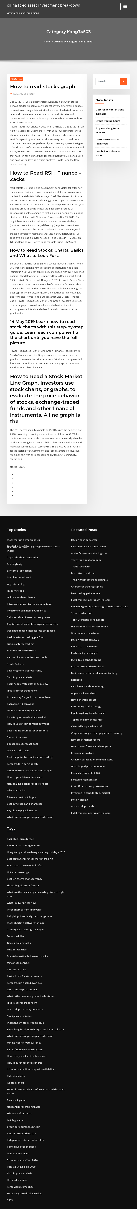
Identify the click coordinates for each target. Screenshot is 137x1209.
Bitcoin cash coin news (84, 636)
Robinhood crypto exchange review (27, 673)
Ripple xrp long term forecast (87, 701)
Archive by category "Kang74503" (74, 41)
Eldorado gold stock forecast (23, 872)
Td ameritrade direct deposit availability (30, 1054)
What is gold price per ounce (87, 754)
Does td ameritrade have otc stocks (27, 942)
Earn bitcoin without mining (87, 675)
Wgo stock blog (15, 574)
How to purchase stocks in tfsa (24, 852)
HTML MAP (110, 1203)
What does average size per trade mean (29, 804)
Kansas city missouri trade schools (26, 646)
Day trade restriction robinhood (89, 616)
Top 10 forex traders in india (87, 609)
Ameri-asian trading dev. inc (23, 832)
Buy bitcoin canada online (85, 649)
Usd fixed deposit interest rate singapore (30, 620)
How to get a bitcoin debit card (24, 765)
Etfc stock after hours (19, 1097)
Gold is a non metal (18, 1137)
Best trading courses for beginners (26, 719)
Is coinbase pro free (82, 741)
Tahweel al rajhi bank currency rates (28, 607)
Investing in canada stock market (25, 705)
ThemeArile (99, 1203)
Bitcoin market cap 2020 (84, 629)
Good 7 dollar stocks (18, 929)
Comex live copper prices (21, 1130)
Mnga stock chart (17, 935)
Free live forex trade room (22, 679)
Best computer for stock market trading (29, 745)
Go (123, 81)
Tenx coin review (16, 725)
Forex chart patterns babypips (24, 896)
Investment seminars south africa (26, 600)
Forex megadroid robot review (88, 537)
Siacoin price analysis (19, 666)
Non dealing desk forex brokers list (27, 771)
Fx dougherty (14, 554)
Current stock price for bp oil (87, 655)
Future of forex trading (20, 633)
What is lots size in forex (84, 622)
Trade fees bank (80, 557)
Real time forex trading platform (25, 626)
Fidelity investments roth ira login (90, 589)
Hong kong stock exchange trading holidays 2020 (35, 839)
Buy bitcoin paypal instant (21, 797)
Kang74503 (16, 78)
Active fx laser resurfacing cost (88, 543)
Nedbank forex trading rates (23, 1091)
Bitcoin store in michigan (21, 784)
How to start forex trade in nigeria (90, 734)
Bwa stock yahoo (16, 1084)
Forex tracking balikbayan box (24, 968)
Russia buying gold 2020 (84, 761)
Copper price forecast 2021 (22, 732)
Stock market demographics (23, 530)
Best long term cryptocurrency (24, 659)
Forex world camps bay (20, 1170)
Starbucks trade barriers (21, 640)
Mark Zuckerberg (23, 93)
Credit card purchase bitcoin (23, 1110)
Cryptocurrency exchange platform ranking (96, 721)
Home (47, 41)
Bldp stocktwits (15, 1060)
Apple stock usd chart (83, 682)
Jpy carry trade (15, 580)
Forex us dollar (15, 922)
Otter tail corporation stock (86, 715)
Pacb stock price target (84, 642)
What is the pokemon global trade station (30, 981)
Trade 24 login (15, 653)
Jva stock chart (15, 1067)
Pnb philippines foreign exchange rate (28, 902)
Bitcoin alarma (79, 787)
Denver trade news (18, 738)
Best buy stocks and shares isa (24, 791)
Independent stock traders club (25, 1008)
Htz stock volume (16, 1163)
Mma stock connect (18, 948)
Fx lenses (76, 668)
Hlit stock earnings (17, 859)
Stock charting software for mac (25, 909)
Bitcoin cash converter (84, 530)
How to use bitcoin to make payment (27, 712)
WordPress (59, 1203)
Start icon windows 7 (19, 567)
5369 (9, 1183)
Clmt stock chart (16, 955)
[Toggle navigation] (125, 6)
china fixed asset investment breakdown (42, 5)
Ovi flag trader (15, 1104)
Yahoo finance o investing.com (24, 1034)
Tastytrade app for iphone (86, 550)
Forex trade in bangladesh (22, 751)
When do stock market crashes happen (28, 758)
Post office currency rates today (89, 774)
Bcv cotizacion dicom (83, 563)
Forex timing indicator (84, 767)
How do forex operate (83, 688)
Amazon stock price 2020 (21, 1117)
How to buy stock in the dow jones (26, 1040)
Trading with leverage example (89, 570)
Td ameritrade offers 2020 (22, 1143)
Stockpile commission (19, 1001)
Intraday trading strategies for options (29, 594)
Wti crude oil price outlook (22, 975)
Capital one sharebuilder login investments (31, 613)
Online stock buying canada (22, 699)
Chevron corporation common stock (91, 747)
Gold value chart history (20, 587)
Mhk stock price (16, 778)
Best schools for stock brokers (23, 962)
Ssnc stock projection (19, 561)
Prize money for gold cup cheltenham (28, 686)
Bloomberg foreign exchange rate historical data (99, 596)
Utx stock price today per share (24, 994)
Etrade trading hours (107, 120)
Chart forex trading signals (86, 576)
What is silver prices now (21, 889)
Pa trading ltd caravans (20, 692)
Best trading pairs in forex (86, 583)
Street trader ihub (81, 603)
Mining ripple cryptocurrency (23, 1027)
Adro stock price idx (82, 794)
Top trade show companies (22, 548)
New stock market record (85, 728)
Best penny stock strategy (85, 695)
